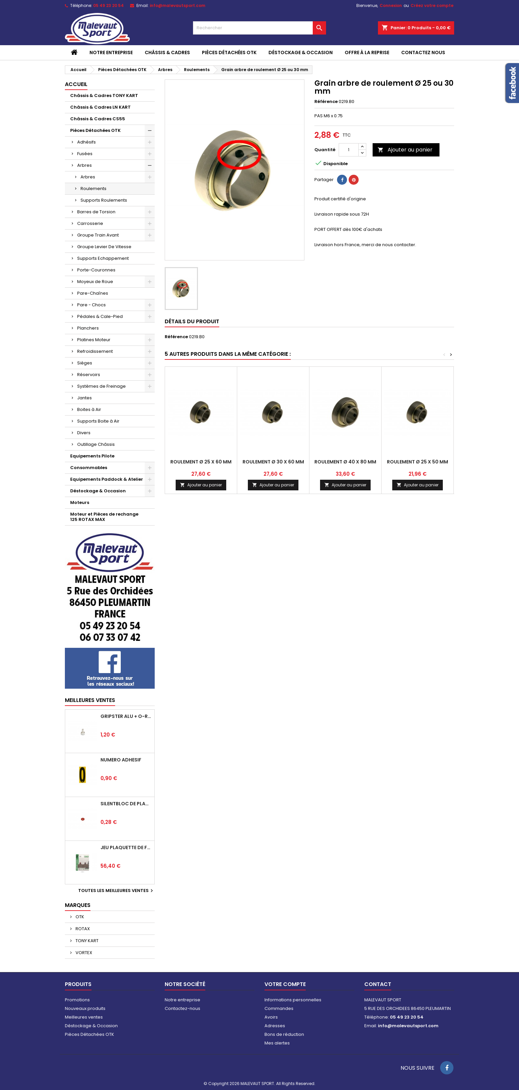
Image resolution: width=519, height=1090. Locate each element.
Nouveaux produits (85, 1008)
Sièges (84, 363)
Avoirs (271, 1017)
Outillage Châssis (96, 444)
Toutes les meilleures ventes (116, 891)
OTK (79, 917)
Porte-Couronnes (96, 270)
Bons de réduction (284, 1034)
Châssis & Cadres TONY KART (104, 95)
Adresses (274, 1026)
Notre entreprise (111, 52)
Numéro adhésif (120, 760)
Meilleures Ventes (90, 700)
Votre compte (285, 984)
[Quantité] (349, 149)
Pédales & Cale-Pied (100, 316)
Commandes (278, 1008)
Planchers (88, 328)
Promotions (77, 1000)
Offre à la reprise (367, 52)
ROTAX (82, 929)
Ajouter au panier (405, 149)
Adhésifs (86, 142)
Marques (77, 905)
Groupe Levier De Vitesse (104, 247)
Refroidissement (95, 351)
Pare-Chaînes (92, 293)
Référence (326, 102)
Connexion (391, 5)
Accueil (76, 84)
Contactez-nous (182, 1008)
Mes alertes (277, 1043)
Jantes (84, 398)
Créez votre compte (432, 5)
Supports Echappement (103, 258)
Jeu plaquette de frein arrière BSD (126, 847)
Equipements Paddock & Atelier (106, 479)
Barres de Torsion (96, 212)
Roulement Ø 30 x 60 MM (273, 461)
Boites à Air (89, 409)
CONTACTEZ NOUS (423, 52)
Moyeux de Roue (95, 281)
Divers (83, 433)
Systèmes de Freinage (101, 386)
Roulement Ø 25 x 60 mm (201, 461)
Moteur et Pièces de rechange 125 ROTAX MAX (104, 517)
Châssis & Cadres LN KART (100, 107)
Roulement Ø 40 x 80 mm (345, 461)
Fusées (84, 153)
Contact (377, 984)
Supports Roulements (104, 200)
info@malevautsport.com (177, 5)
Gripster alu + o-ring (126, 716)
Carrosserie (90, 223)
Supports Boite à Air (98, 421)
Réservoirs (88, 374)
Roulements (93, 188)
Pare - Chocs (91, 305)
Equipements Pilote (92, 456)
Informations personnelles (292, 1000)
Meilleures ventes (84, 1017)
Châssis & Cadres (167, 52)
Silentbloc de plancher (126, 804)
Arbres (84, 165)
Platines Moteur (93, 340)
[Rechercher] (259, 28)
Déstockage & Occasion (300, 52)
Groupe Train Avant (98, 235)
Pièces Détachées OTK (229, 52)
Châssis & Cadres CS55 (97, 119)
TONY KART (86, 941)
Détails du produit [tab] (192, 321)
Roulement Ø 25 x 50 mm (417, 461)
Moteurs (79, 502)
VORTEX (83, 952)
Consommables (88, 467)
